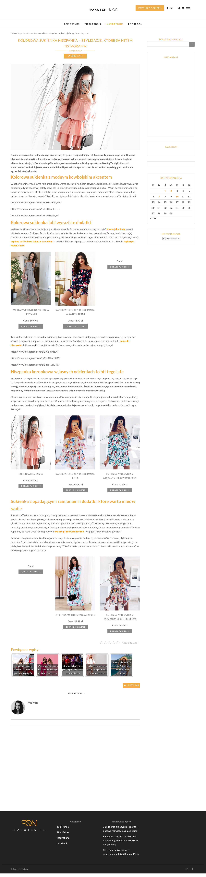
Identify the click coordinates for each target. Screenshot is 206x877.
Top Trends (72, 25)
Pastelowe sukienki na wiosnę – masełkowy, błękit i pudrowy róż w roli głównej (121, 844)
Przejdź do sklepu (149, 9)
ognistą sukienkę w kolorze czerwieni (31, 245)
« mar (153, 221)
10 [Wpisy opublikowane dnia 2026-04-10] (177, 200)
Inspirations (114, 25)
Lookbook (135, 25)
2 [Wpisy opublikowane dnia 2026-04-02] (171, 194)
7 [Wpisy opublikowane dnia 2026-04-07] (159, 200)
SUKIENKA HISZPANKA (31, 477)
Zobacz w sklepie (31, 330)
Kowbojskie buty (116, 232)
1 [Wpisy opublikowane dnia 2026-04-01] (165, 194)
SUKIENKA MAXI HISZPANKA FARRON (75, 618)
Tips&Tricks (92, 25)
